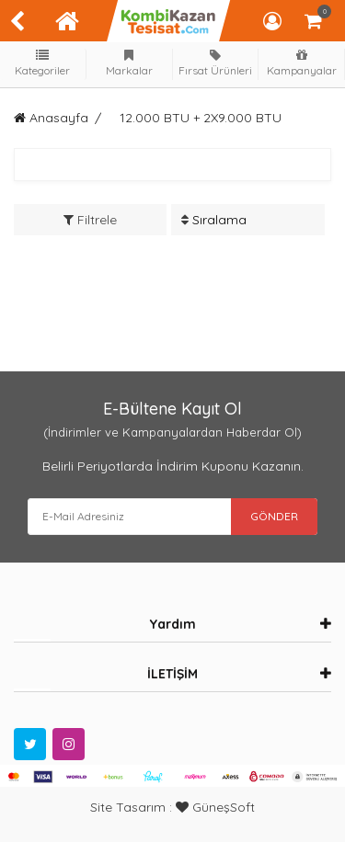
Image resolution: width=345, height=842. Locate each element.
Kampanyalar (301, 63)
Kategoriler (43, 63)
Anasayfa (51, 117)
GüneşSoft (215, 807)
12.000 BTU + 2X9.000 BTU (201, 117)
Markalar (129, 63)
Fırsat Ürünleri (215, 63)
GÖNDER (274, 516)
